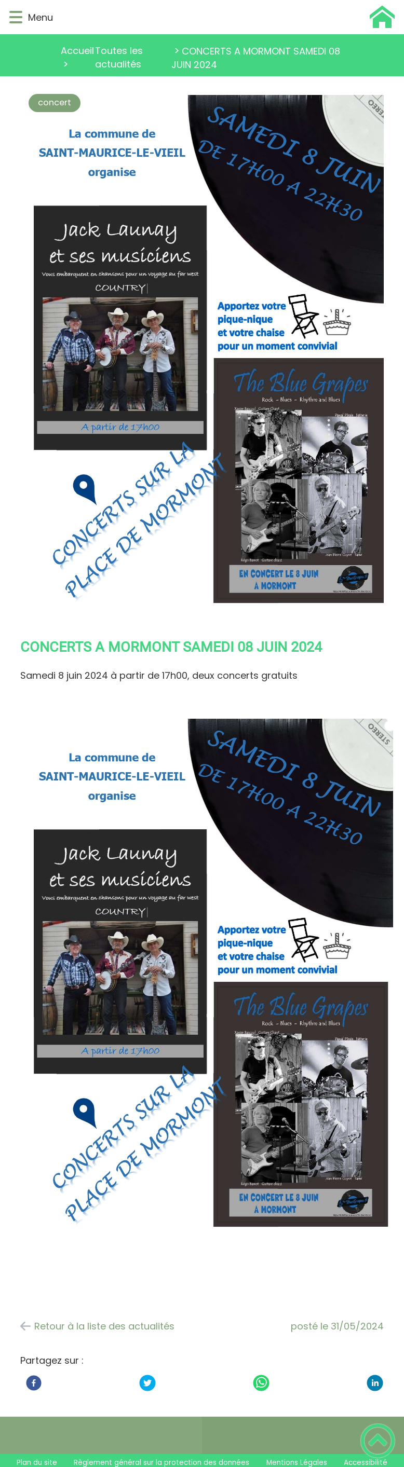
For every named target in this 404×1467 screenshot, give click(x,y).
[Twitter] (147, 1383)
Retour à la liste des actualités (104, 1326)
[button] (15, 17)
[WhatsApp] (261, 1383)
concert (54, 102)
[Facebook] (34, 1383)
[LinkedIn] (375, 1383)
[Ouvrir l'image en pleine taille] (211, 353)
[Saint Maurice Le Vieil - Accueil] (228, 17)
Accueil (77, 50)
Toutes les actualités (119, 57)
